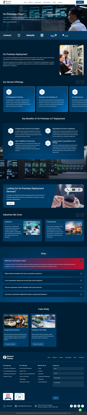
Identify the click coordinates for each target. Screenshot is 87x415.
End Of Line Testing (24, 376)
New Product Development (26, 368)
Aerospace (41, 373)
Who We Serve (46, 2)
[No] (85, 413)
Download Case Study (10, 344)
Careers (54, 2)
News (75, 357)
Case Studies (68, 357)
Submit (55, 397)
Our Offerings (37, 2)
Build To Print (23, 371)
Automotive (41, 379)
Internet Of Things (8, 376)
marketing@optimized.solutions (23, 406)
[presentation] (77, 82)
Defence (40, 371)
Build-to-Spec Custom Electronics (27, 373)
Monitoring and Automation (10, 373)
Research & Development (44, 376)
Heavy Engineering (43, 381)
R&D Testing (23, 379)
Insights (60, 2)
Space (40, 368)
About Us (30, 2)
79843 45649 (7, 406)
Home (25, 2)
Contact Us (10, 203)
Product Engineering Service (10, 371)
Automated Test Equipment (10, 368)
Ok (69, 413)
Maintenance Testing (24, 381)
